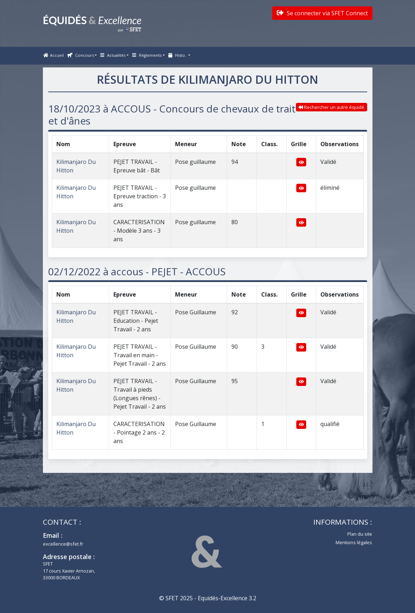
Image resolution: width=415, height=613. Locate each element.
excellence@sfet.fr (63, 544)
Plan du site (359, 534)
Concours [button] (80, 55)
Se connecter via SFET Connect (322, 13)
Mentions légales (354, 542)
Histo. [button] (177, 55)
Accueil (53, 55)
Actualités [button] (112, 55)
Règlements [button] (147, 55)
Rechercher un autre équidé (331, 107)
